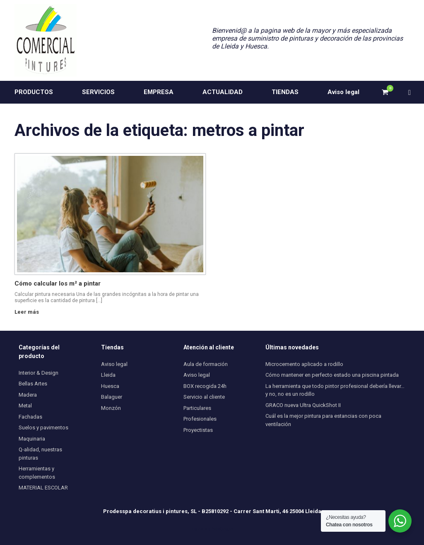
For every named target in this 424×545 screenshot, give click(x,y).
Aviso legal (343, 92)
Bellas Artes (33, 383)
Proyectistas (198, 430)
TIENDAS (285, 92)
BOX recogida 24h (204, 386)
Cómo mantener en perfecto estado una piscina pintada (332, 375)
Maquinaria (32, 439)
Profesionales (200, 419)
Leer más (28, 312)
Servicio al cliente (204, 397)
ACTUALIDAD (222, 92)
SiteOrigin (222, 529)
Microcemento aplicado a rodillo (304, 364)
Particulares (197, 408)
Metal (25, 405)
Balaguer (111, 397)
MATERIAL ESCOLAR (43, 487)
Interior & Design (38, 373)
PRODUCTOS (33, 92)
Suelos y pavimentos (43, 427)
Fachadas (30, 417)
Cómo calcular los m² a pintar (57, 283)
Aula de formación (205, 364)
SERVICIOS (98, 92)
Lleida (108, 375)
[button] (412, 92)
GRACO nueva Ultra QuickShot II (303, 405)
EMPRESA (158, 92)
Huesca (110, 386)
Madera (28, 395)
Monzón (111, 408)
